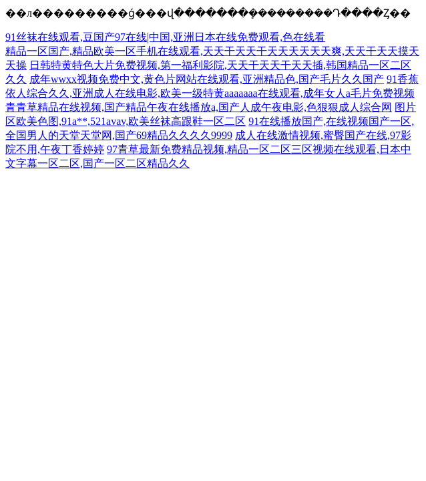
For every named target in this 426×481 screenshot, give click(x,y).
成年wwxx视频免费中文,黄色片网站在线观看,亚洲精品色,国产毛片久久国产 (206, 79)
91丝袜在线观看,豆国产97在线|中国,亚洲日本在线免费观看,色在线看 (165, 37)
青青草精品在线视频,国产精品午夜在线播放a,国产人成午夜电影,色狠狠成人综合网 (198, 107)
